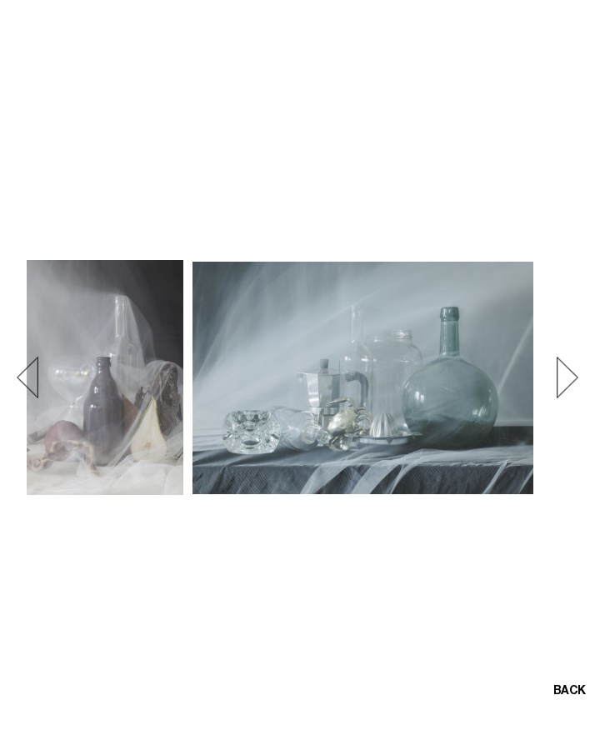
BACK (569, 692)
